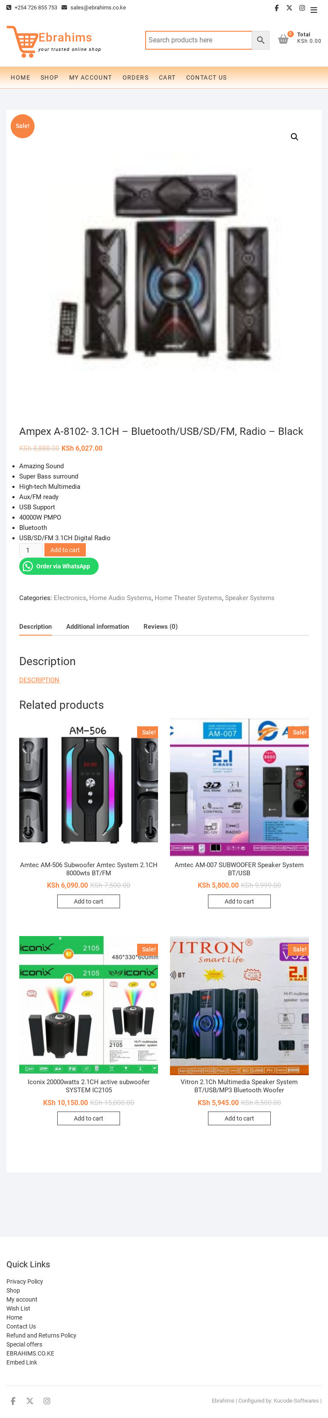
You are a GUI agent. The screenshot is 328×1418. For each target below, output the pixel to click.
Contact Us (206, 77)
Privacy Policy (24, 1281)
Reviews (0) (161, 626)
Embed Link (21, 1362)
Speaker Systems (250, 598)
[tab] (35, 627)
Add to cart (65, 550)
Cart (167, 77)
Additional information (97, 626)
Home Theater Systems (188, 598)
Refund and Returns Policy (41, 1335)
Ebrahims (65, 37)
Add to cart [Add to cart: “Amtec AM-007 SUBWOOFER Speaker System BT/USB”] (239, 901)
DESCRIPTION (39, 680)
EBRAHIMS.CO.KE (30, 1353)
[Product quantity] (30, 550)
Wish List (18, 1308)
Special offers (24, 1344)
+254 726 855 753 (31, 7)
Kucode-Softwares (296, 1400)
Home (20, 77)
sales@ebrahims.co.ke (94, 7)
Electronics (70, 598)
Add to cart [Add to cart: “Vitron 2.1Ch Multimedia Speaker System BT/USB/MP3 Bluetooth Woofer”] (239, 1118)
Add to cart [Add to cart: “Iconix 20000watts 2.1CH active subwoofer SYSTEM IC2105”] (88, 1118)
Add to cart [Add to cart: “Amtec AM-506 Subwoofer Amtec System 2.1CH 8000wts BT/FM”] (88, 901)
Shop (50, 77)
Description (35, 626)
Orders (136, 77)
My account (90, 77)
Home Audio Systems (120, 598)
